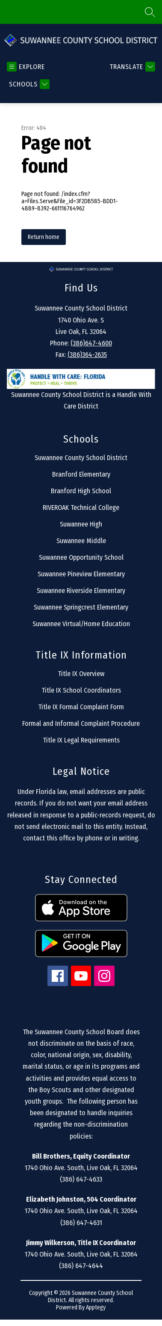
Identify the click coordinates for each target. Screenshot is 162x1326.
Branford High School (81, 491)
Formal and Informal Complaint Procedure (81, 723)
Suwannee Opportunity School (81, 557)
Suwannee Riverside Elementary (81, 591)
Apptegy (96, 1307)
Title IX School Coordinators (81, 690)
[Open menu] (26, 66)
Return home (43, 237)
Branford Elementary (81, 474)
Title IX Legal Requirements (81, 740)
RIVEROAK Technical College (81, 507)
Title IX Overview (81, 674)
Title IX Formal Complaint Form (81, 707)
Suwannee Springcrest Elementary (81, 607)
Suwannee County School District (81, 458)
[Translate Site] (131, 66)
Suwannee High (81, 524)
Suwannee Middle (81, 541)
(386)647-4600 (91, 343)
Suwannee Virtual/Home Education (81, 624)
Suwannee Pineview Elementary (81, 574)
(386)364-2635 (87, 355)
